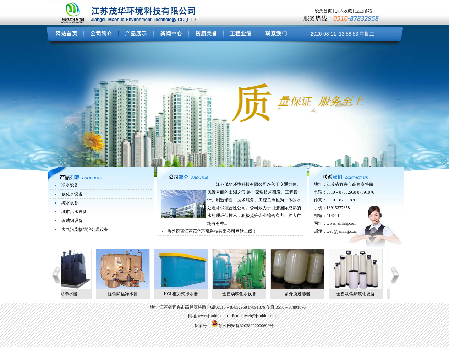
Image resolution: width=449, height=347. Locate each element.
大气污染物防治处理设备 (84, 229)
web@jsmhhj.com (342, 231)
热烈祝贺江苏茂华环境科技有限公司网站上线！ (212, 231)
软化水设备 (72, 193)
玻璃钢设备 (72, 220)
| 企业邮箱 (362, 11)
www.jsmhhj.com (342, 223)
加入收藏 (343, 11)
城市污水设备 (74, 211)
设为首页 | (325, 11)
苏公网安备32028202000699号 (242, 325)
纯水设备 (69, 202)
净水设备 (69, 185)
